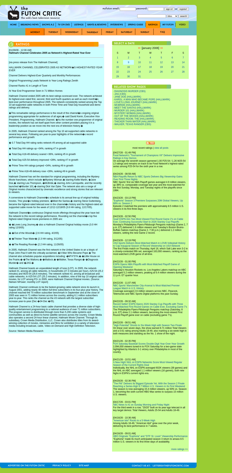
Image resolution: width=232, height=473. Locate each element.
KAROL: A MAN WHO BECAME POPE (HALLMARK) (142, 99)
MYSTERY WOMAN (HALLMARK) (132, 113)
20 (172, 67)
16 (128, 67)
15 (117, 67)
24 (139, 71)
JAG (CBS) (120, 94)
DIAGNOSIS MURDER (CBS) (130, 91)
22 (117, 71)
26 (161, 71)
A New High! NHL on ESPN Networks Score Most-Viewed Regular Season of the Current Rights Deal (147, 363)
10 (139, 62)
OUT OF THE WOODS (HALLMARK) (133, 116)
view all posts (161, 148)
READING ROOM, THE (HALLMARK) (134, 118)
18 (150, 67)
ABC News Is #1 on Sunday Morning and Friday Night (141, 404)
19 (161, 67)
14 (183, 62)
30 (128, 76)
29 (117, 76)
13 (172, 62)
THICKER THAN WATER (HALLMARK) (135, 121)
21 (183, 67)
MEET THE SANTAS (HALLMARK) (132, 107)
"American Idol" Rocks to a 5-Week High (134, 420)
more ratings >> (179, 449)
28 (183, 71)
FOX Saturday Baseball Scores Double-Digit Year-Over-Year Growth (148, 343)
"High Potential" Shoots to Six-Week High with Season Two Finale (147, 325)
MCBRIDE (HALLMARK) (127, 105)
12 (161, 62)
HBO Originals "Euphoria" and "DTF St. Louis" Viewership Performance (150, 436)
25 (150, 71)
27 (172, 71)
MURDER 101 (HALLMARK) (129, 110)
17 (139, 67)
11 (150, 62)
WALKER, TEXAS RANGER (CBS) (132, 124)
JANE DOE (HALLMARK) (127, 96)
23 (128, 71)
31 (139, 76)
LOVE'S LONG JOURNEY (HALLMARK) (135, 102)
